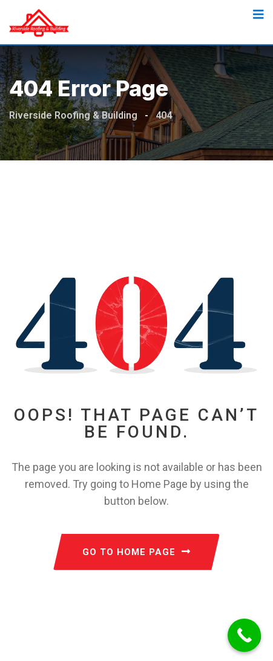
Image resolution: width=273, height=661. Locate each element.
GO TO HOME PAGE (136, 552)
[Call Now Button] (244, 635)
